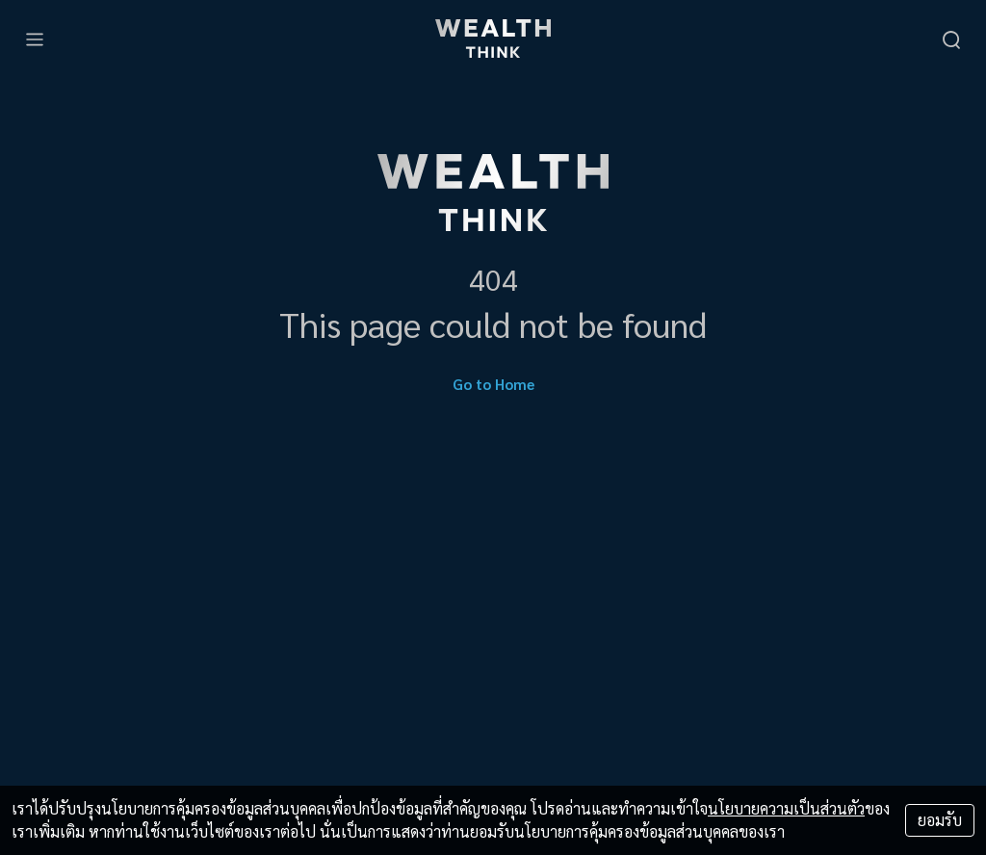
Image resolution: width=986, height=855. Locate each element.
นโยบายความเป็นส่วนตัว (786, 808)
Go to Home (493, 384)
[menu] (34, 38)
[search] (951, 38)
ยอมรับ (940, 820)
